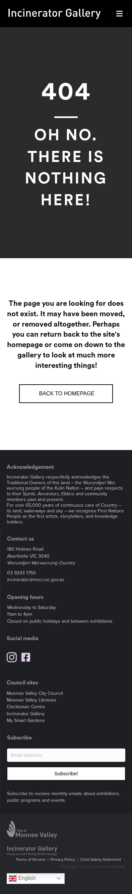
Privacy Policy (63, 859)
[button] (66, 773)
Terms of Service (31, 859)
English (22, 879)
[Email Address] (66, 755)
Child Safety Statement (100, 859)
